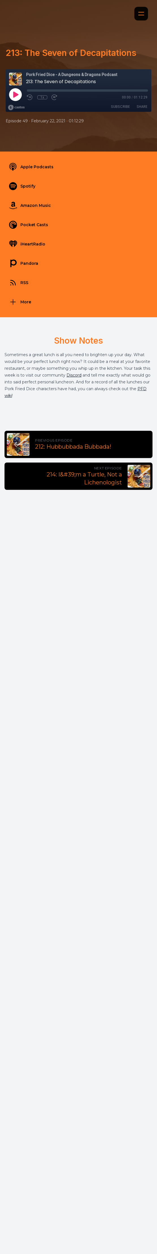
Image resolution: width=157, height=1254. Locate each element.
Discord (73, 375)
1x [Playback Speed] (42, 97)
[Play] (15, 94)
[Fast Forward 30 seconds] (54, 97)
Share (142, 106)
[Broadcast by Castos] (16, 107)
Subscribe (120, 106)
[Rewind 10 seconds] (30, 97)
